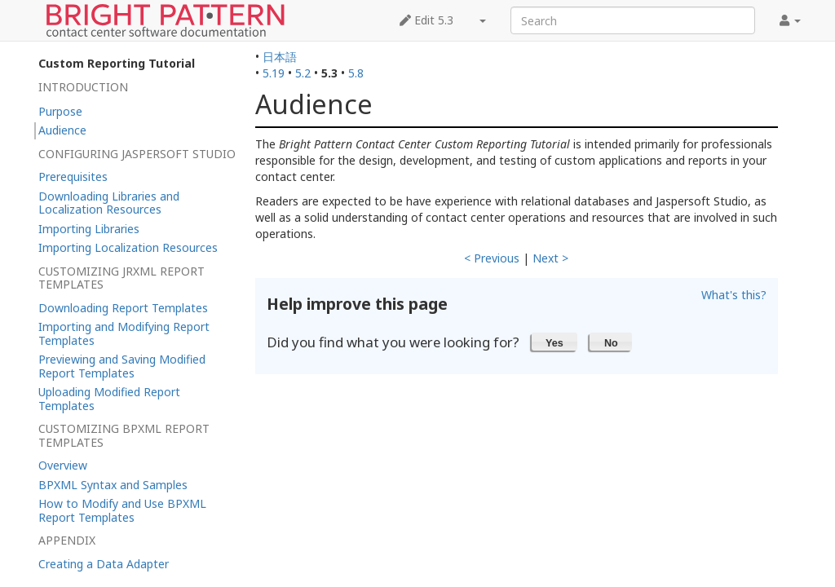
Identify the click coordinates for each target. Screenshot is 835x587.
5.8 (356, 73)
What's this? (734, 294)
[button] (555, 342)
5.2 (303, 73)
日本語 (280, 56)
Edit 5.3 (426, 20)
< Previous (491, 258)
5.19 (274, 73)
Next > (550, 258)
